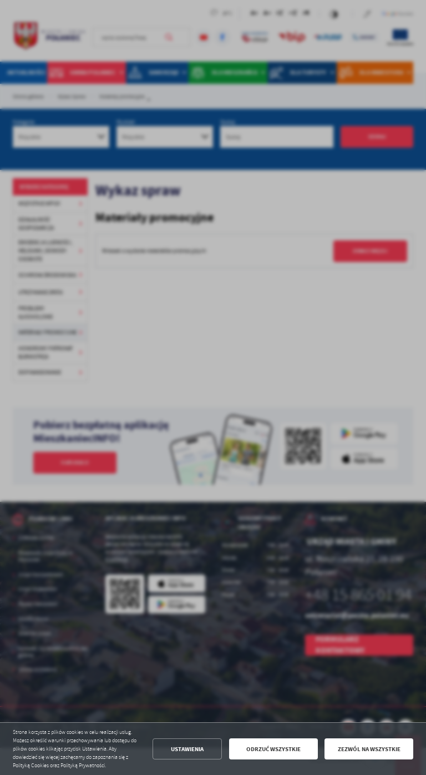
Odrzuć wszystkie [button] (273, 749)
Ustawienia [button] (187, 749)
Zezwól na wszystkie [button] (369, 749)
